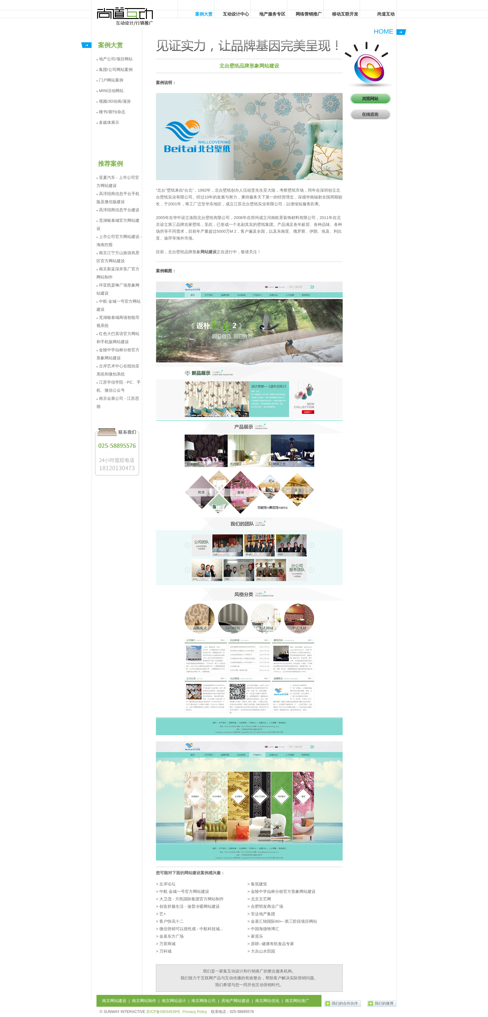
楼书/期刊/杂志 (112, 112)
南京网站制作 (144, 1000)
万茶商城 (167, 943)
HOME (383, 31)
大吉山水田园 (263, 951)
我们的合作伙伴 (345, 1003)
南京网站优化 (267, 1000)
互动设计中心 (236, 14)
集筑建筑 (259, 884)
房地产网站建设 (235, 1000)
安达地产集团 (263, 914)
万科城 (165, 951)
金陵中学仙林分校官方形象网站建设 (283, 891)
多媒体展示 (109, 122)
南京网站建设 (114, 1000)
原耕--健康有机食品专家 (272, 943)
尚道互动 (125, 15)
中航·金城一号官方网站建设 (184, 891)
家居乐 (257, 936)
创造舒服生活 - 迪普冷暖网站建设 (189, 906)
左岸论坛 (167, 884)
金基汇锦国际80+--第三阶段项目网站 (284, 921)
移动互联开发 (345, 14)
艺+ (162, 914)
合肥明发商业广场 (267, 906)
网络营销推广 (309, 14)
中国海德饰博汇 (265, 928)
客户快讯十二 (171, 921)
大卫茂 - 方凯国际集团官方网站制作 (191, 899)
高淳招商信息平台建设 (119, 210)
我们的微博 (384, 1003)
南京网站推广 (297, 1000)
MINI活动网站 (111, 90)
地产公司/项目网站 (116, 59)
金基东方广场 (171, 936)
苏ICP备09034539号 (163, 1012)
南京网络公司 (203, 1000)
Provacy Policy (194, 1012)
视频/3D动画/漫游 (115, 101)
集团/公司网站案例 (116, 69)
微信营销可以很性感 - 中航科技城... (191, 928)
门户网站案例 (111, 80)
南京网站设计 (174, 1000)
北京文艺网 (261, 899)
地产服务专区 (272, 14)
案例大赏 (204, 14)
